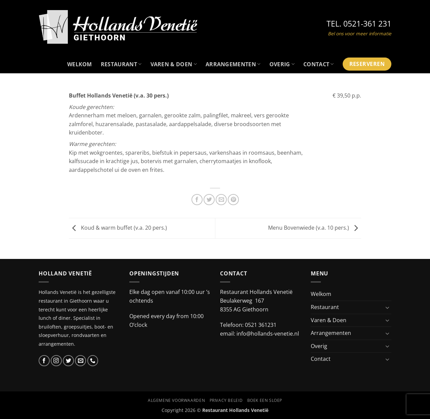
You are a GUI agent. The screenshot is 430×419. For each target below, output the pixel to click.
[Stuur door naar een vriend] (221, 199)
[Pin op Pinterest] (233, 199)
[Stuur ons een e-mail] (80, 360)
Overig (282, 64)
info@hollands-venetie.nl (267, 333)
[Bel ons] (92, 360)
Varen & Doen (173, 64)
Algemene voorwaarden (176, 400)
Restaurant (121, 64)
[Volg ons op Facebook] (44, 360)
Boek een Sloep (265, 400)
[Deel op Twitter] (209, 199)
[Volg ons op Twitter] (68, 360)
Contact (318, 64)
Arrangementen (233, 64)
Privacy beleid (226, 400)
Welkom (79, 64)
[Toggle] (387, 307)
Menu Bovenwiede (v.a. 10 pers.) (314, 227)
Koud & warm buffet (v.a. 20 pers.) (118, 227)
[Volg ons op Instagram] (56, 360)
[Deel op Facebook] (197, 199)
